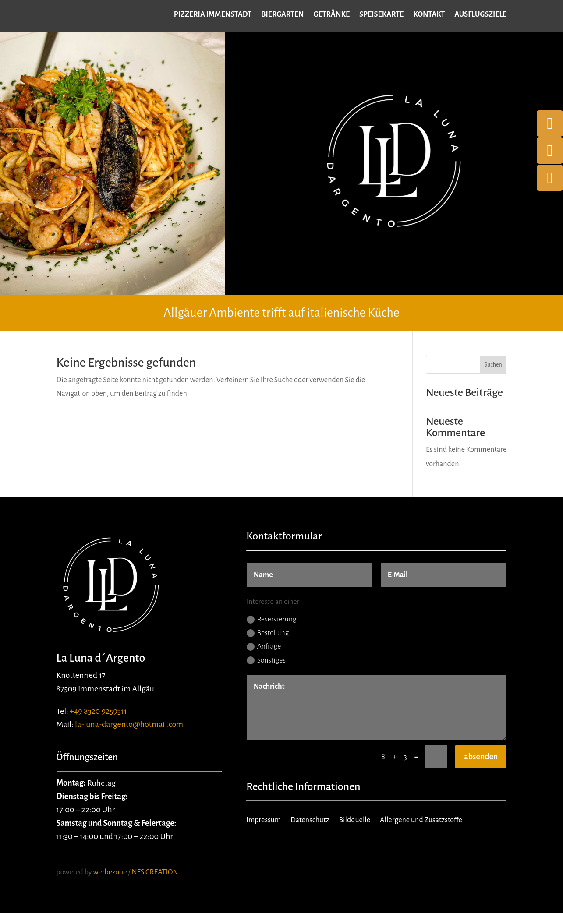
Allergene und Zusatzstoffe (421, 820)
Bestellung (268, 633)
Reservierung (272, 619)
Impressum (263, 820)
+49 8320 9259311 (98, 711)
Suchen (493, 365)
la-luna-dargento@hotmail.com (129, 724)
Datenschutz (309, 820)
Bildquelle (354, 820)
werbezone (110, 872)
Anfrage (264, 646)
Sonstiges (266, 660)
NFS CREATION (156, 872)
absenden (481, 756)
